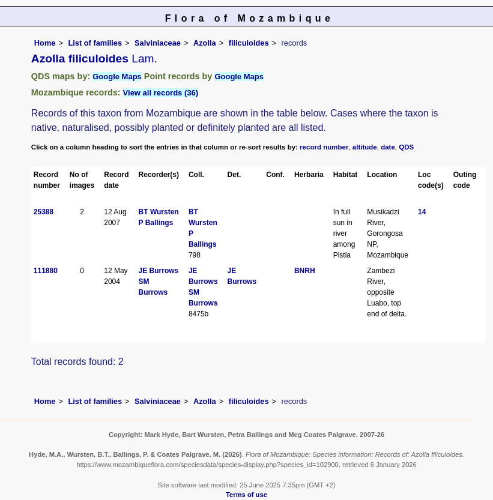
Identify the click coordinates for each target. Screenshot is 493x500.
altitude (364, 147)
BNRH (304, 271)
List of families (95, 42)
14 (422, 212)
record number (324, 147)
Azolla (204, 42)
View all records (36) (161, 92)
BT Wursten (159, 212)
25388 (43, 212)
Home (45, 42)
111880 (46, 271)
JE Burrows (159, 271)
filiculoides (249, 42)
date (388, 147)
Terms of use (246, 494)
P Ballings (156, 222)
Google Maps (117, 76)
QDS (406, 147)
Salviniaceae (158, 42)
